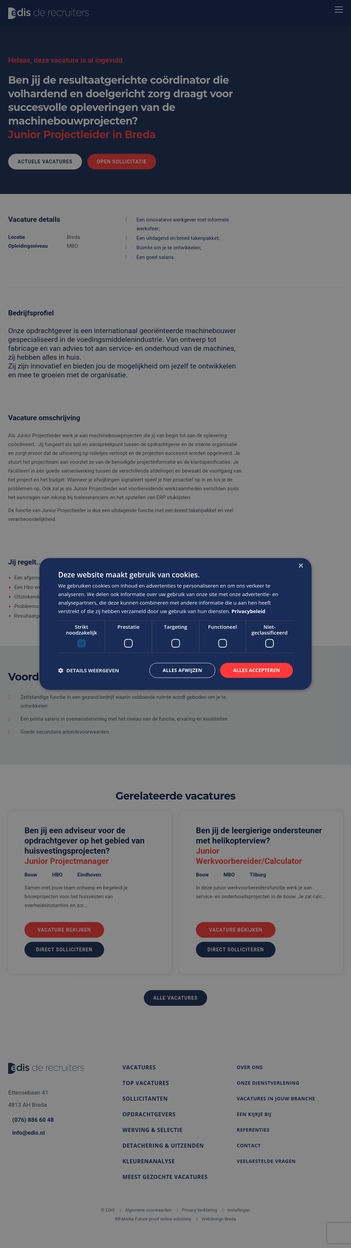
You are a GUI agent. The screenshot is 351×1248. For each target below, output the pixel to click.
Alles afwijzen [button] (182, 670)
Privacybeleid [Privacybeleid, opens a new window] (249, 611)
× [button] (300, 566)
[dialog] (175, 624)
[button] (88, 671)
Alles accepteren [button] (256, 670)
